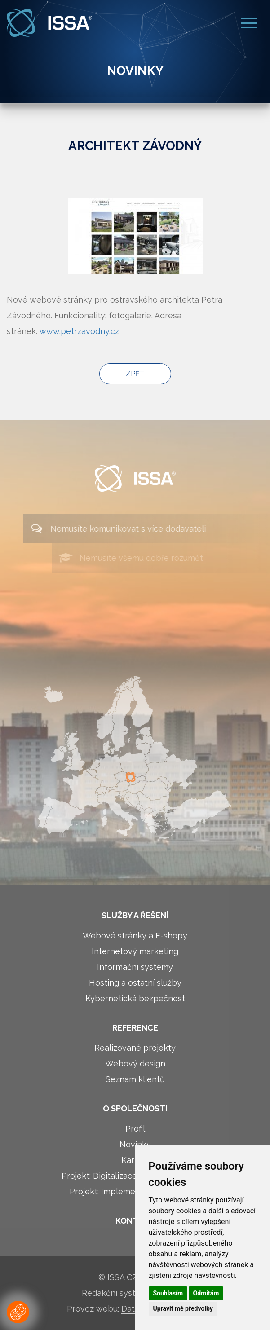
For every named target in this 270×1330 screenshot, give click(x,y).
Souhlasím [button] (168, 1293)
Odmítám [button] (206, 1293)
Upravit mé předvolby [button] (183, 1308)
